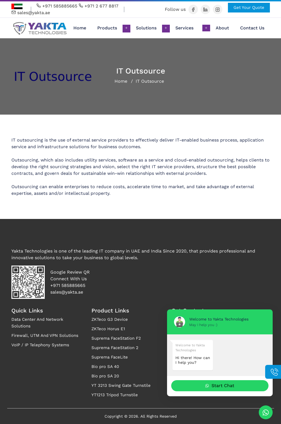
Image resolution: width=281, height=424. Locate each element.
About (222, 28)
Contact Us (252, 28)
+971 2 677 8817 (98, 6)
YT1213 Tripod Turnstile (114, 394)
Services (184, 28)
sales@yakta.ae (30, 12)
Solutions (146, 28)
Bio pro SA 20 (105, 375)
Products (107, 28)
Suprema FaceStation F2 (116, 338)
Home (82, 27)
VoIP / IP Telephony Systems (40, 344)
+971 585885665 (56, 6)
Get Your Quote (248, 7)
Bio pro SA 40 (105, 366)
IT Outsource (150, 81)
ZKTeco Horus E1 (108, 328)
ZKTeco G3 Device (109, 319)
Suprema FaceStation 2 (114, 347)
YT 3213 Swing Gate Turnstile (121, 385)
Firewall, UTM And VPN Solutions (44, 335)
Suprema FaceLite (109, 357)
